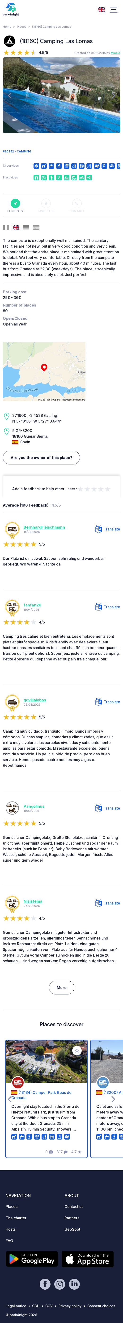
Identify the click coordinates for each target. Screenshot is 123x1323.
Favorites (46, 206)
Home (7, 26)
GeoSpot (72, 1229)
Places (21, 26)
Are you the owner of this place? (41, 457)
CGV (49, 1306)
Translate (107, 529)
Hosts (11, 1229)
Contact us (73, 1206)
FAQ (9, 1240)
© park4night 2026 (21, 1315)
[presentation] (10, 95)
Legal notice (16, 1306)
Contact (76, 206)
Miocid (115, 53)
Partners (71, 1218)
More (62, 987)
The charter (16, 1218)
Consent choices (101, 1306)
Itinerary (15, 206)
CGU (35, 1306)
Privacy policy (70, 1306)
